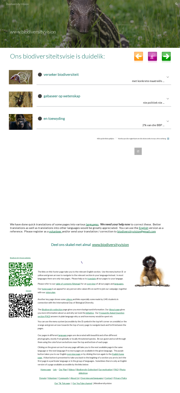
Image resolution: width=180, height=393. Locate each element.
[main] (90, 24)
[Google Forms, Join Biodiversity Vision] (90, 181)
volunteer (55, 231)
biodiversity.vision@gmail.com (136, 231)
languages (92, 224)
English (143, 227)
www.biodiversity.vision (110, 244)
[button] (176, 4)
